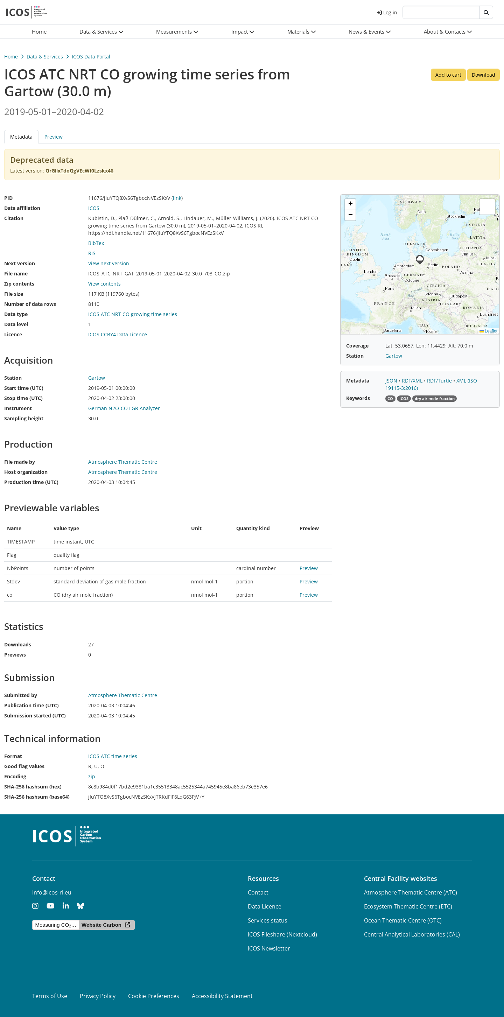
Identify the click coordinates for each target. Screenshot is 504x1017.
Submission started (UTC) (35, 715)
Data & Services (45, 56)
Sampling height (23, 418)
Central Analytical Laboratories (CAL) (412, 934)
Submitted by (20, 695)
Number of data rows (30, 304)
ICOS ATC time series (112, 756)
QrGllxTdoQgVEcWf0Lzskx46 (79, 170)
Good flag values (24, 766)
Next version (19, 263)
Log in (387, 12)
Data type (16, 314)
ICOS (93, 208)
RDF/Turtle (440, 380)
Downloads (17, 644)
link (177, 198)
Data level (16, 324)
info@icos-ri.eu (51, 892)
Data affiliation (22, 208)
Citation (13, 218)
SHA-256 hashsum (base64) (37, 796)
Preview (53, 136)
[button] (101, 31)
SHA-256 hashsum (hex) (33, 786)
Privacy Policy (97, 996)
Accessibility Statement (222, 996)
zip (91, 776)
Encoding (15, 776)
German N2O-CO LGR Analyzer (124, 408)
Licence (13, 334)
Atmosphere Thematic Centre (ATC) (410, 892)
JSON (392, 380)
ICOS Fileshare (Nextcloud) (282, 934)
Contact (258, 892)
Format (13, 756)
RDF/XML (413, 380)
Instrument (18, 408)
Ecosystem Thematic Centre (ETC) (408, 906)
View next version (108, 263)
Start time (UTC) (23, 388)
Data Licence (264, 906)
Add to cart (448, 74)
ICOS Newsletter (269, 948)
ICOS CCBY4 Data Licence (117, 334)
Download (483, 74)
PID (8, 198)
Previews (15, 654)
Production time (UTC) (31, 482)
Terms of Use (49, 996)
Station (13, 377)
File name (16, 273)
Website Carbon (101, 925)
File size (13, 293)
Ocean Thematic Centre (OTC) (403, 920)
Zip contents (19, 283)
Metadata (21, 136)
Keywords (358, 398)
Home (11, 56)
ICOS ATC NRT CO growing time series (132, 314)
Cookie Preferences (153, 996)
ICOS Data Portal (91, 56)
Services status (267, 920)
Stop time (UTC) (23, 398)
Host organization (26, 472)
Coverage (357, 345)
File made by (19, 461)
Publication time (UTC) (31, 705)
